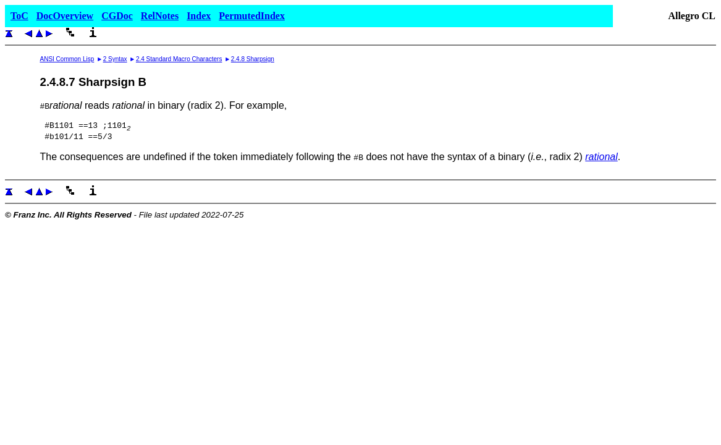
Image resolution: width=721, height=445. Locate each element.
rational (601, 160)
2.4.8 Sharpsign (252, 59)
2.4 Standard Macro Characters (179, 59)
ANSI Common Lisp (67, 59)
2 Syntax (115, 59)
